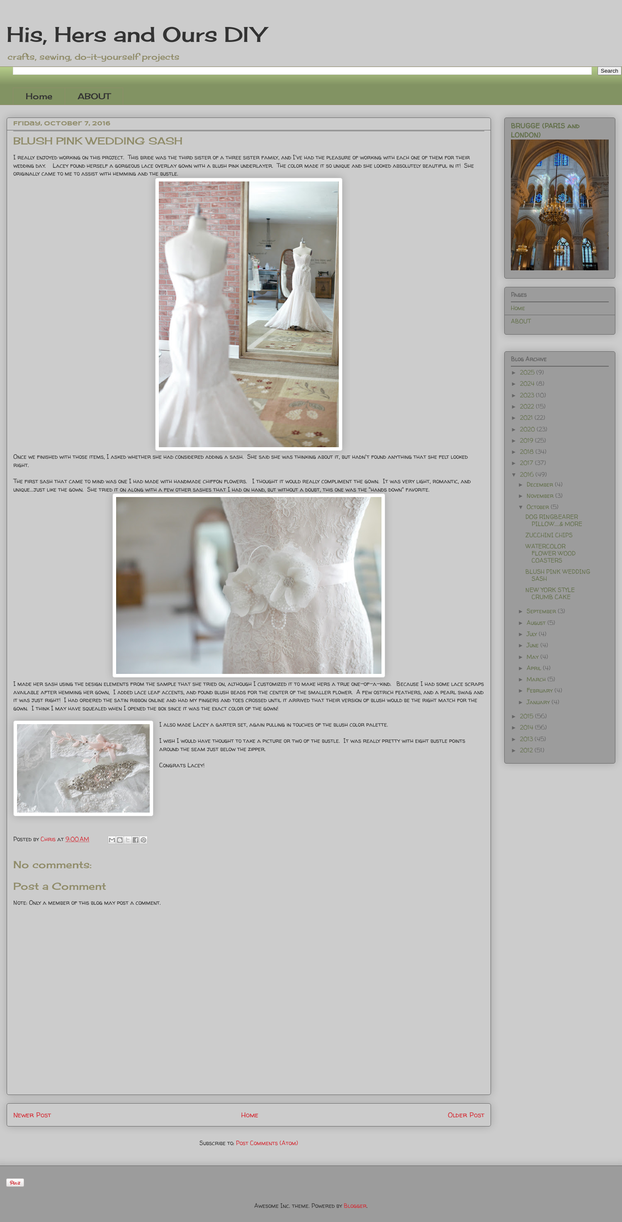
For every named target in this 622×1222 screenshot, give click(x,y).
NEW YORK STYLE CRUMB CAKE (550, 593)
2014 (527, 727)
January (539, 702)
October (539, 507)
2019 (527, 440)
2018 (527, 451)
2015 (527, 716)
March (537, 679)
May (533, 657)
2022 (528, 406)
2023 (528, 395)
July (533, 634)
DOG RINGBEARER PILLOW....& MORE (553, 520)
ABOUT (94, 96)
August (537, 623)
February (540, 690)
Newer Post (32, 1114)
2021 (527, 417)
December (541, 484)
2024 (528, 383)
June (533, 645)
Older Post (466, 1114)
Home (39, 96)
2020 (528, 429)
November (541, 496)
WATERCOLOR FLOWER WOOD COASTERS (550, 553)
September (542, 611)
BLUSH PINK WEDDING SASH (557, 575)
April (535, 668)
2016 (527, 474)
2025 (528, 372)
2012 (527, 750)
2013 (527, 739)
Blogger (355, 1206)
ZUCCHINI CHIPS (549, 535)
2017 (527, 463)
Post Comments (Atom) (267, 1143)
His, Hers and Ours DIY (136, 34)
